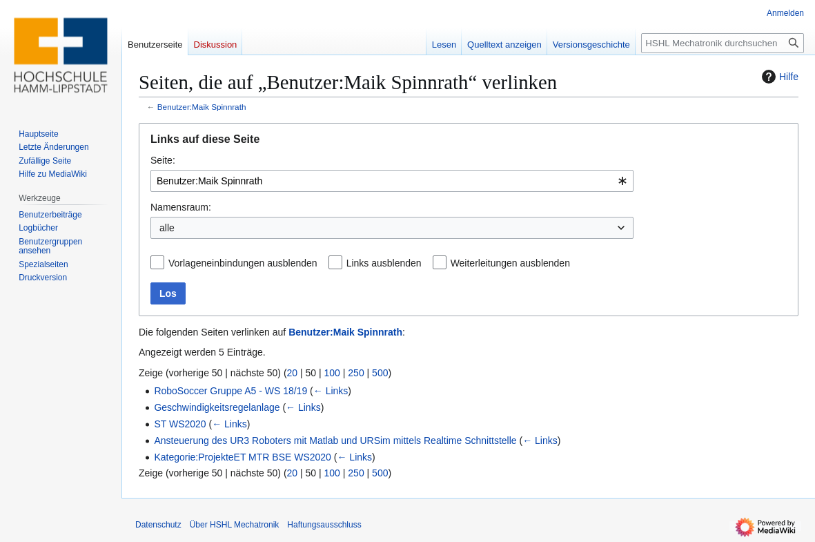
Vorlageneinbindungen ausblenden (242, 263)
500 (380, 372)
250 (356, 372)
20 (292, 372)
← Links (330, 390)
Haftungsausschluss (324, 525)
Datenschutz (158, 525)
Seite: (162, 160)
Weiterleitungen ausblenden (510, 263)
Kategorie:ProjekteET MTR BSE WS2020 (242, 457)
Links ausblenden (384, 263)
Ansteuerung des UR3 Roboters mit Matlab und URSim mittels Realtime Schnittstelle (335, 440)
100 (332, 372)
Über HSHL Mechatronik (234, 525)
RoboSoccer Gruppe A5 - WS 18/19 (230, 390)
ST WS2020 (180, 423)
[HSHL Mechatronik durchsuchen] (722, 43)
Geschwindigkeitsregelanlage (216, 407)
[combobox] (392, 181)
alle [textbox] (167, 227)
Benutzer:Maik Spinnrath (201, 106)
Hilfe (778, 77)
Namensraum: (180, 207)
